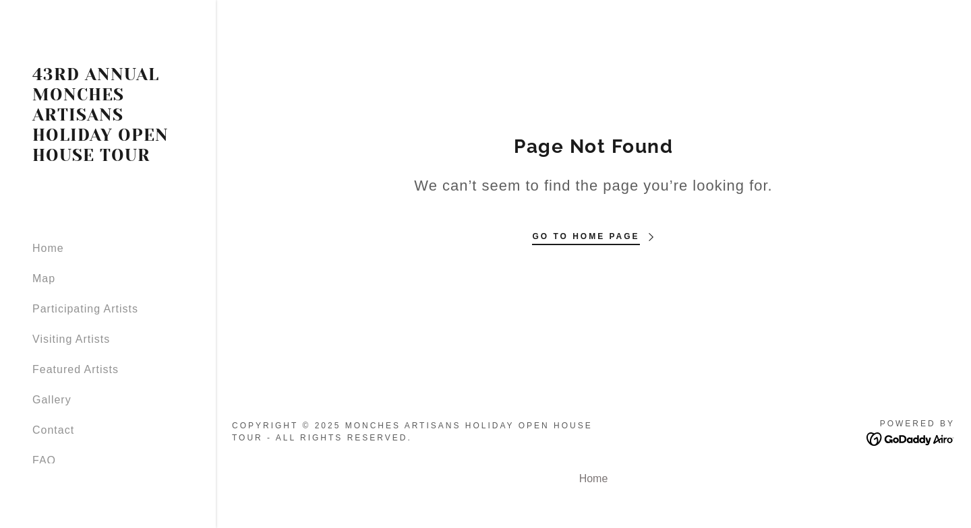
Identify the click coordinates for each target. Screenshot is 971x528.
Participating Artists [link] (85, 309)
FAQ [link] (44, 460)
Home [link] (48, 248)
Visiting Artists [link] (71, 339)
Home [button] (593, 478)
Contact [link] (53, 430)
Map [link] (43, 278)
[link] (107, 157)
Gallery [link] (51, 399)
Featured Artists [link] (75, 369)
